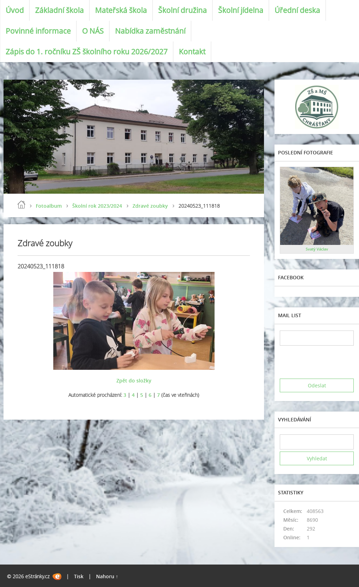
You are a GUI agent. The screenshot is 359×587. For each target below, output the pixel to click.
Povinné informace (38, 31)
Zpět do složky (133, 380)
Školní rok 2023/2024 (97, 205)
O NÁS (93, 31)
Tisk (78, 576)
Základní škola (59, 10)
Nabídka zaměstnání (150, 31)
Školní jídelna (240, 10)
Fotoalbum (49, 205)
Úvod (15, 10)
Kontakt (192, 51)
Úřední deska (297, 10)
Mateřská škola (121, 10)
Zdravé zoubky (150, 205)
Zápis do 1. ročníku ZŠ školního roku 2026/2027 (87, 51)
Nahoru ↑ (107, 576)
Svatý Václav (317, 249)
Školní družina (182, 10)
